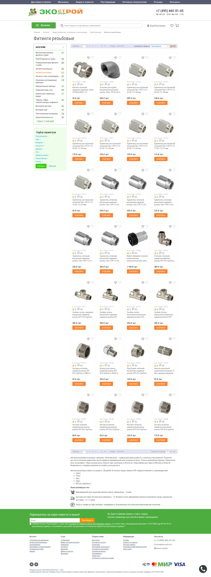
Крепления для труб (43, 106)
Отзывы (158, 2)
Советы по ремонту (130, 542)
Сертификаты (97, 554)
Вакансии (64, 549)
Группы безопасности (44, 117)
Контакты (175, 2)
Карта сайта (127, 549)
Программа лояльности (101, 547)
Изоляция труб (41, 110)
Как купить (96, 540)
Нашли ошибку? (161, 548)
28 (167, 451)
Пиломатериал (35, 545)
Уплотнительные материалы (47, 114)
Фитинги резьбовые (43, 72)
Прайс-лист (96, 556)
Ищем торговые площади (70, 542)
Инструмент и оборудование (40, 547)
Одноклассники (36, 564)
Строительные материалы (39, 540)
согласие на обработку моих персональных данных (90, 524)
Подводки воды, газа (44, 90)
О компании (65, 540)
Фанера (32, 551)
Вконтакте (32, 564)
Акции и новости (84, 2)
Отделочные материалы (38, 542)
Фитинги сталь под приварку (47, 76)
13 (105, 46)
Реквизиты (65, 545)
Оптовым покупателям (134, 2)
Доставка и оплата (41, 2)
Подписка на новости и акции (103, 558)
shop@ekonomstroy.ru (163, 544)
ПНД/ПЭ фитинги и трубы (45, 59)
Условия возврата (99, 551)
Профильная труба (36, 549)
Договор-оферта (129, 545)
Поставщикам (108, 2)
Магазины (63, 2)
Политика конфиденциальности (135, 547)
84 (174, 451)
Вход (152, 25)
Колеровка (96, 545)
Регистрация (159, 25)
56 (171, 451)
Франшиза (64, 554)
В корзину (79, 103)
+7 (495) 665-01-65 (170, 11)
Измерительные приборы (45, 86)
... (99, 46)
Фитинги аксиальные (44, 69)
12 (102, 46)
